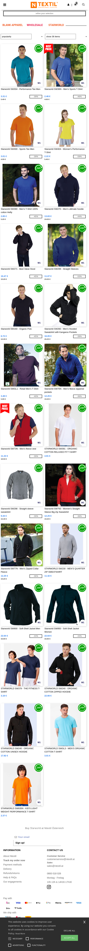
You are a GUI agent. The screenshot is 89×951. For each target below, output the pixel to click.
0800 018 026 (54, 873)
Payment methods (12, 864)
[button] (68, 4)
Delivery (7, 869)
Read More (20, 933)
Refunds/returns (11, 873)
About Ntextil (9, 856)
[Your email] (37, 837)
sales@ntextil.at (55, 866)
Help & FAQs (10, 877)
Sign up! (20, 842)
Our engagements (12, 881)
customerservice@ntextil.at (61, 859)
